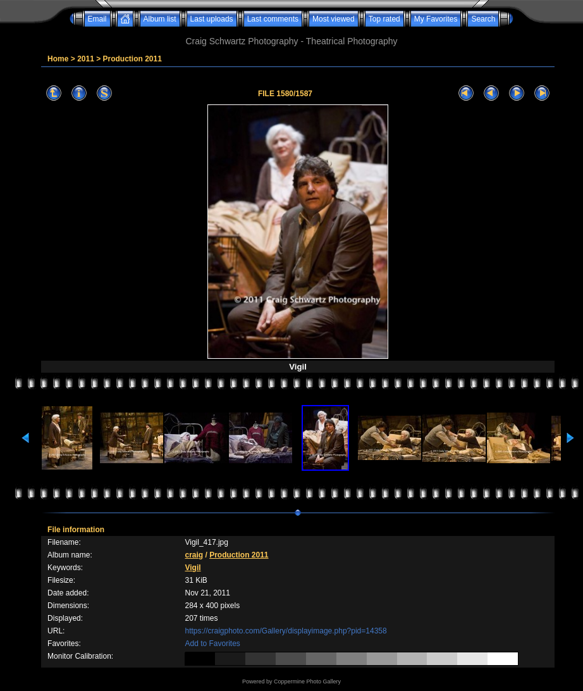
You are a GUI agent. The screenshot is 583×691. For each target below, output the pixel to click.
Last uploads (211, 19)
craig (194, 555)
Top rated (384, 19)
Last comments (272, 19)
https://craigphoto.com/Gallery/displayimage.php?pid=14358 (285, 630)
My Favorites (436, 19)
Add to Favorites (212, 643)
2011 (85, 58)
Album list (160, 19)
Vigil (192, 567)
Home (57, 58)
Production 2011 (132, 58)
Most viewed (333, 19)
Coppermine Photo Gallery (307, 681)
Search (483, 19)
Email (97, 19)
